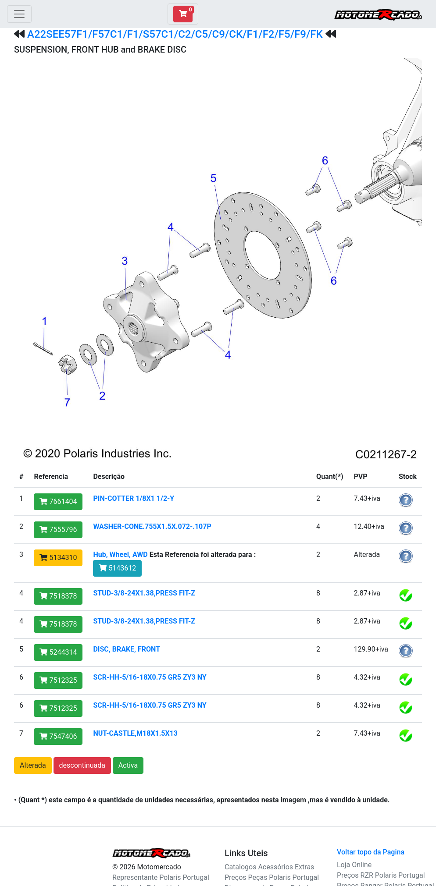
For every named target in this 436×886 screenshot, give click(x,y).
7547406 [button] (58, 736)
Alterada (33, 765)
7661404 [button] (58, 501)
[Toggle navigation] (19, 14)
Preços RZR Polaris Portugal (381, 875)
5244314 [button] (58, 652)
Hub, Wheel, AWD (120, 554)
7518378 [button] (58, 596)
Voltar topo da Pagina (370, 852)
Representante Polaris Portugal (160, 877)
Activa (128, 765)
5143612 (117, 568)
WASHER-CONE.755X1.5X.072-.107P (152, 526)
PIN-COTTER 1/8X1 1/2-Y (133, 498)
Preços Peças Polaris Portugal (272, 877)
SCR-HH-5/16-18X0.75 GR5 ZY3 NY (149, 677)
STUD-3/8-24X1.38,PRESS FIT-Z (144, 593)
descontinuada (82, 765)
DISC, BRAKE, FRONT (126, 649)
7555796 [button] (58, 529)
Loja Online (354, 865)
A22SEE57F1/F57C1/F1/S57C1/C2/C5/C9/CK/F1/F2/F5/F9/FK (175, 34)
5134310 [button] (58, 557)
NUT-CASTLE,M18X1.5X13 (135, 733)
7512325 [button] (58, 680)
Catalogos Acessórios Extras (269, 867)
